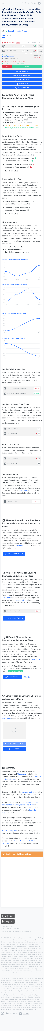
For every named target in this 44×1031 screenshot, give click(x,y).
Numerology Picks (13, 618)
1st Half (9, 36)
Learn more (23, 491)
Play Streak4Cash (14, 744)
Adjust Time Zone (25, 123)
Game (3, 36)
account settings (21, 600)
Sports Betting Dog (9, 831)
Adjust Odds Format (25, 155)
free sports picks (28, 792)
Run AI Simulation (13, 554)
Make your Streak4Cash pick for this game (22, 128)
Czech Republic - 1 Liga (17, 31)
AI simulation (22, 774)
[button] (39, 3)
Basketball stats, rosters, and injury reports (22, 125)
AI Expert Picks (12, 677)
